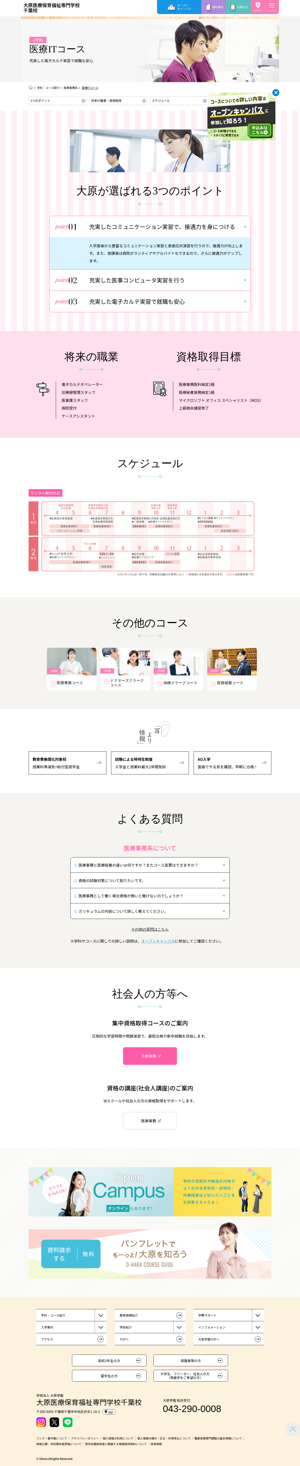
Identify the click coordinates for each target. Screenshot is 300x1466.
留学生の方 (109, 1375)
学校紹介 (126, 1327)
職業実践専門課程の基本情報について (218, 1438)
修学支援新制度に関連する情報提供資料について (116, 1444)
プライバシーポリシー (85, 1438)
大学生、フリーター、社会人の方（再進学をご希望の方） (185, 1375)
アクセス (257, 10)
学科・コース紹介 (48, 88)
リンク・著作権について (51, 1438)
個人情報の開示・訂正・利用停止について (164, 1438)
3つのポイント (40, 100)
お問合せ (242, 7)
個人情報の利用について (118, 1438)
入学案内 (47, 1327)
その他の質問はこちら (150, 929)
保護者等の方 (191, 1360)
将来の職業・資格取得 (106, 100)
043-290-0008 (192, 1409)
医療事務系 (71, 88)
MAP (109, 1412)
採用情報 (156, 1444)
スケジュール (161, 100)
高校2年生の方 (109, 1360)
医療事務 (148, 1056)
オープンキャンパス (184, 7)
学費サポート (207, 1315)
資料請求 (217, 7)
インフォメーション (211, 1327)
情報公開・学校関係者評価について (58, 1444)
